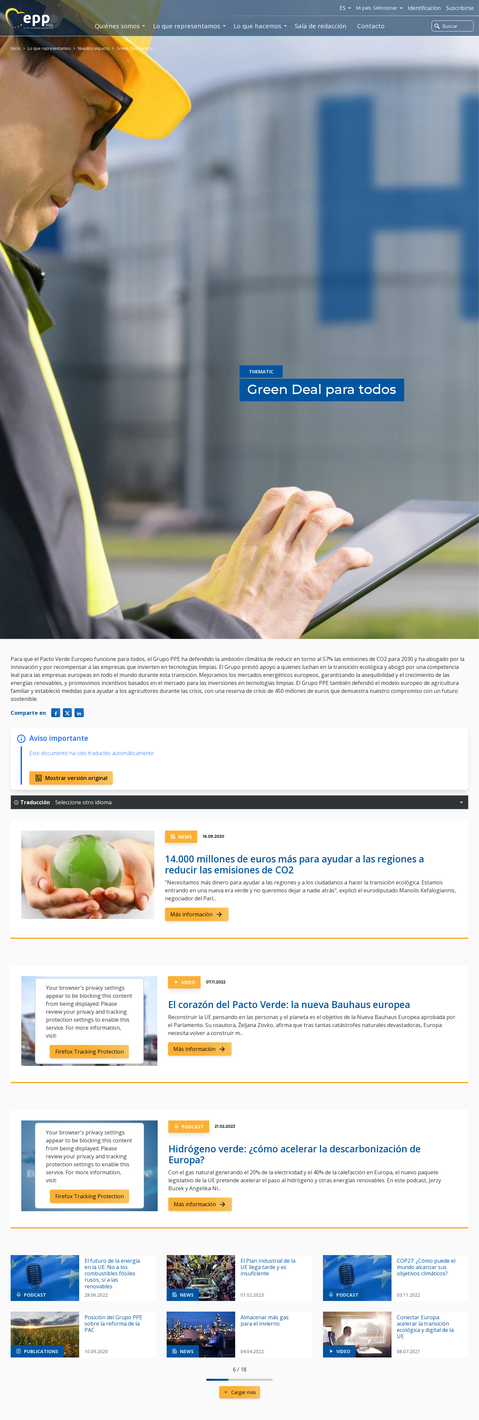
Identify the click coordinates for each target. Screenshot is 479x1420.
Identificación (424, 8)
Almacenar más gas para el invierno (264, 1320)
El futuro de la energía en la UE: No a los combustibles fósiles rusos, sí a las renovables (112, 1274)
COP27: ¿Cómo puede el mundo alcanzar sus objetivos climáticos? (426, 1267)
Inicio (16, 48)
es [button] (347, 8)
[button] (461, 802)
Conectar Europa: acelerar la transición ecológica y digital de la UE (425, 1327)
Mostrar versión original (71, 778)
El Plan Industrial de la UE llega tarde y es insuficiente (267, 1267)
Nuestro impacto (94, 48)
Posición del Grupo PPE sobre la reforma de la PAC (113, 1324)
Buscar (445, 26)
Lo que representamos (49, 48)
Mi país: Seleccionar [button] (380, 8)
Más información (196, 914)
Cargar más (239, 1392)
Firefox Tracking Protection (89, 1051)
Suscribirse (460, 8)
